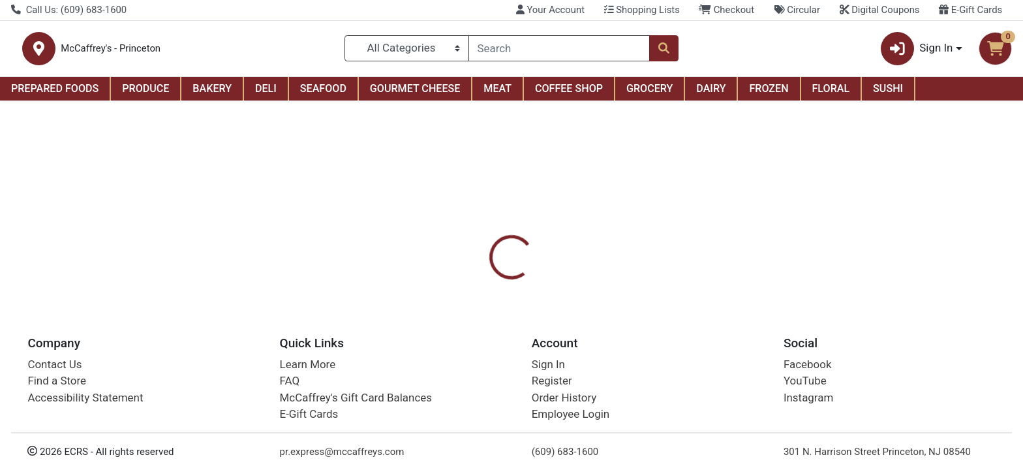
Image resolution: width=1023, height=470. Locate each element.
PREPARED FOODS (55, 93)
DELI (266, 93)
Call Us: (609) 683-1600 (69, 10)
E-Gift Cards (970, 10)
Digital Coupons (880, 10)
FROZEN (768, 93)
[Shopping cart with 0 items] (995, 51)
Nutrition (520, 283)
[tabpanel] (724, 348)
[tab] (462, 283)
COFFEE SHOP (569, 93)
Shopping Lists (642, 10)
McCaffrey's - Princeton (231, 51)
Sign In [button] (917, 51)
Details (463, 283)
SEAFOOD (323, 93)
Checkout (726, 10)
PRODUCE (145, 93)
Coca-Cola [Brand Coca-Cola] (588, 350)
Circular (797, 10)
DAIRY (710, 93)
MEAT (497, 93)
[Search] (559, 51)
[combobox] (559, 51)
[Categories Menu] (406, 51)
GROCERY (649, 93)
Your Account (550, 10)
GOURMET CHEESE (415, 93)
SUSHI (888, 93)
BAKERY (212, 93)
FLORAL (831, 93)
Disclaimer (586, 283)
